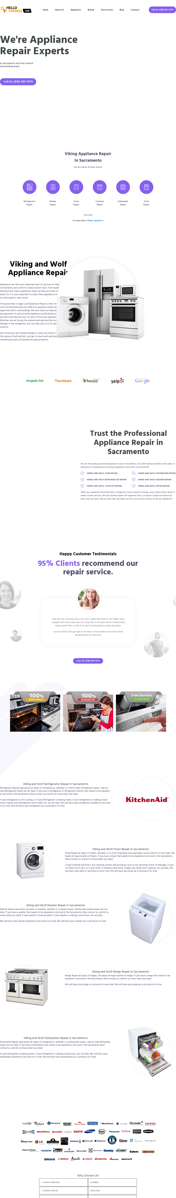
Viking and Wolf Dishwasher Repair (157, 473)
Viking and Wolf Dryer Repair (154, 486)
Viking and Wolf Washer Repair (154, 479)
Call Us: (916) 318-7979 (162, 9)
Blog (122, 10)
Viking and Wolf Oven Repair (102, 473)
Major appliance (95, 220)
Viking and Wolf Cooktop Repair (104, 486)
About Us (59, 10)
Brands (91, 10)
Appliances (76, 10)
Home (45, 10)
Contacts (135, 10)
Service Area (107, 10)
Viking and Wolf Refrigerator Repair (107, 479)
